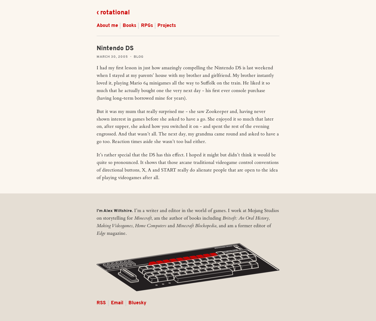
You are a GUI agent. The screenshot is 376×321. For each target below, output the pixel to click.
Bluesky (137, 303)
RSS (101, 303)
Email (117, 303)
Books (129, 26)
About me (107, 26)
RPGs (147, 26)
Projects (166, 26)
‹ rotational (113, 13)
